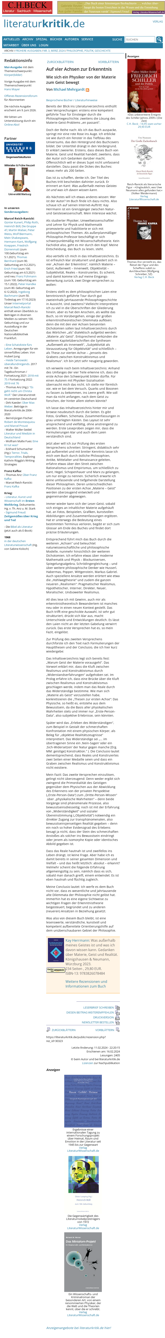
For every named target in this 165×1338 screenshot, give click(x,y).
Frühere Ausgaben (28, 50)
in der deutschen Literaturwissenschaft (18, 543)
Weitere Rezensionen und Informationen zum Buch (86, 984)
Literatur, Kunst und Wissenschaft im (19, 501)
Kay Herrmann (77, 940)
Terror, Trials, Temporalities (16, 455)
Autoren (72, 39)
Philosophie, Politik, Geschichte (89, 50)
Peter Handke (27, 284)
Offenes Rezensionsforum (20, 96)
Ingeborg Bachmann (17, 294)
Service (87, 39)
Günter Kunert (13, 222)
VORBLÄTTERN (109, 62)
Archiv (27, 39)
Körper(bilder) (13, 75)
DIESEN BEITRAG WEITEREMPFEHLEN (93, 1012)
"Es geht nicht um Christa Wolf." (18, 391)
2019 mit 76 (11, 383)
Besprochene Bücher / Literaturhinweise (71, 100)
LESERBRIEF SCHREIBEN (101, 1007)
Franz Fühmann (26, 276)
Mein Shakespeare (16, 238)
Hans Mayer (12, 89)
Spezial (41, 39)
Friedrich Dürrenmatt (16, 247)
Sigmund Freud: (21, 516)
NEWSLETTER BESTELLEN (101, 1022)
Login (43, 45)
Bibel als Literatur (22, 527)
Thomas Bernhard (15, 259)
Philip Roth (31, 222)
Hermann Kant (13, 242)
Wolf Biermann (22, 234)
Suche (117, 39)
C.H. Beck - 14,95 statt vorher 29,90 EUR (144, 125)
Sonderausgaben (16, 212)
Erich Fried (11, 269)
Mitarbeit (11, 45)
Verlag (158, 21)
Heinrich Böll (12, 226)
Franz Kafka (11, 486)
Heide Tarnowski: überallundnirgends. (17, 362)
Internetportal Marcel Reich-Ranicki (17, 305)
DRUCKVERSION (106, 1017)
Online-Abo (11, 124)
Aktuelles (11, 39)
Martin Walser (17, 230)
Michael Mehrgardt (69, 89)
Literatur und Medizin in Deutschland (19, 435)
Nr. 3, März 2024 (54, 50)
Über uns (28, 45)
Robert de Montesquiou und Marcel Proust (19, 424)
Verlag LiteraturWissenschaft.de (83, 1149)
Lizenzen (87, 1063)
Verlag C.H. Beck (144, 277)
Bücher (56, 39)
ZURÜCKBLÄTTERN (60, 62)
